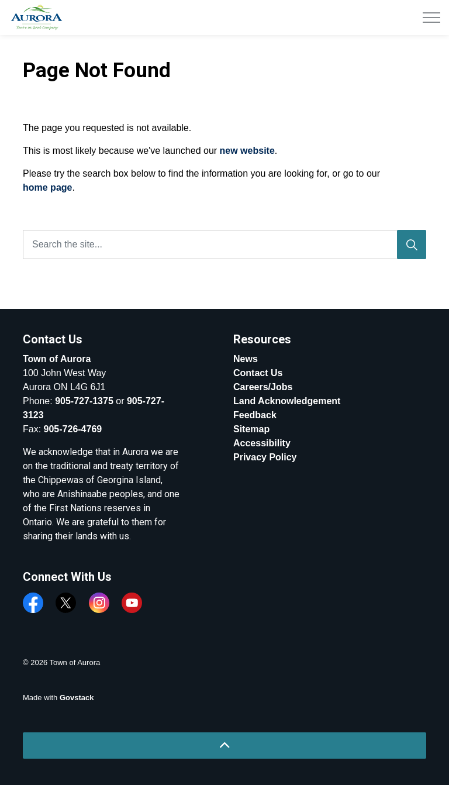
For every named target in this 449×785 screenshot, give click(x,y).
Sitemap (251, 429)
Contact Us (257, 373)
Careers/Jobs (262, 387)
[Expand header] (431, 17)
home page (47, 187)
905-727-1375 (84, 401)
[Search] (411, 244)
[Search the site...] (224, 244)
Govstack (77, 697)
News (245, 359)
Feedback (255, 415)
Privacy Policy (265, 457)
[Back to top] (224, 745)
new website (247, 151)
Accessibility (262, 443)
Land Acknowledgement (286, 401)
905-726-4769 (73, 429)
